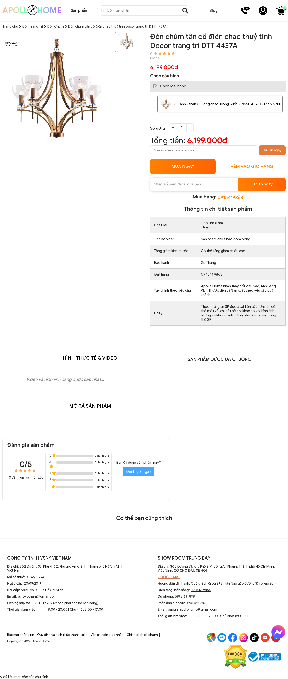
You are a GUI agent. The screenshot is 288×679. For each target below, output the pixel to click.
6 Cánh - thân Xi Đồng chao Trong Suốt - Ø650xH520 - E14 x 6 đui (227, 104)
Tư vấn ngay (272, 150)
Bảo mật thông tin (20, 635)
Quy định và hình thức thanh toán (62, 635)
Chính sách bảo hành (142, 635)
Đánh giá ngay (138, 471)
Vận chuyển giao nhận (107, 635)
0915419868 (230, 198)
